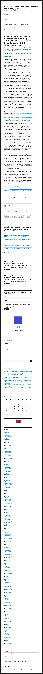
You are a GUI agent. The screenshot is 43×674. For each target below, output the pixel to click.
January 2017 (8, 535)
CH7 (21, 175)
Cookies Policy (30, 669)
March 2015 (7, 567)
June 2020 (7, 475)
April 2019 (7, 496)
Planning (16, 215)
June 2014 (7, 580)
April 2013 (7, 601)
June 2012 (7, 615)
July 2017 (7, 526)
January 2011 (8, 640)
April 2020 (7, 478)
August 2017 (7, 525)
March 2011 (7, 637)
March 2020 (7, 480)
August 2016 (7, 542)
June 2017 (7, 528)
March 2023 (7, 443)
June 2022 (7, 448)
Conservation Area (21, 216)
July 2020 (7, 474)
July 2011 (7, 631)
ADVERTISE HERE (8, 340)
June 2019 (7, 493)
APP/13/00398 (8, 216)
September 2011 (8, 628)
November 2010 (8, 643)
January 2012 (8, 623)
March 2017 (7, 532)
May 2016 (7, 547)
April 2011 (7, 636)
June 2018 (7, 510)
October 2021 (8, 457)
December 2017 (8, 519)
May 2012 (7, 617)
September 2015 (8, 558)
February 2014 (8, 586)
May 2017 (7, 529)
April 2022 (7, 449)
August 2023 (8, 438)
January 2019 (8, 500)
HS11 (24, 75)
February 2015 (8, 569)
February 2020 (8, 481)
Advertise (6, 14)
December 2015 (8, 554)
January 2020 (8, 483)
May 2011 (7, 634)
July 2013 (7, 596)
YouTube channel (8, 22)
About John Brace (8, 29)
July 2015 (7, 561)
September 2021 (8, 458)
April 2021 (7, 465)
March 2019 (7, 497)
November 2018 (8, 503)
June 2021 (7, 462)
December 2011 (8, 624)
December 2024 (8, 432)
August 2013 (7, 595)
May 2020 (7, 477)
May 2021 (7, 464)
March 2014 (7, 585)
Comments (6, 19)
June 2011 (7, 633)
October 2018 (8, 505)
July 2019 (7, 491)
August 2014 (7, 577)
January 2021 (8, 470)
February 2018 (8, 516)
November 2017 (8, 521)
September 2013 (8, 593)
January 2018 (8, 518)
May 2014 (7, 582)
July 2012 (7, 614)
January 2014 (8, 588)
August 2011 (7, 630)
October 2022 (8, 446)
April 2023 (7, 442)
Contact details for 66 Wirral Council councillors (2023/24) (16, 24)
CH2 (19, 175)
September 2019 (8, 489)
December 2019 (8, 484)
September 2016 (8, 541)
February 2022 (8, 451)
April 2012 (7, 618)
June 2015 (7, 563)
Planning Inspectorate (21, 217)
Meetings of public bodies (9, 16)
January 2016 (8, 553)
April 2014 (7, 583)
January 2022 (8, 452)
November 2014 (8, 573)
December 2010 (8, 641)
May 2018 (7, 512)
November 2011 (8, 625)
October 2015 (8, 557)
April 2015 (7, 566)
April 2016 (7, 548)
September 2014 (8, 576)
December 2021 (8, 454)
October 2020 (8, 471)
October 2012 (8, 609)
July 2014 (7, 579)
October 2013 (8, 592)
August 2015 (7, 560)
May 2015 (7, 564)
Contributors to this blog (9, 27)
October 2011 (8, 627)
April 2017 (7, 531)
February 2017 (8, 534)
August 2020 (8, 473)
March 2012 (7, 620)
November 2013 (8, 590)
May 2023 (7, 441)
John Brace (8, 215)
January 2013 (8, 605)
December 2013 (8, 589)
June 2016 (7, 545)
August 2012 (7, 612)
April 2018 (7, 513)
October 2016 (8, 540)
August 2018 (7, 508)
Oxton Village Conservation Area (11, 217)
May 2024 (7, 435)
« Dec (10, 412)
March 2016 (7, 550)
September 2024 (8, 433)
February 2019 (8, 499)
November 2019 (8, 486)
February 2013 (8, 604)
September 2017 (8, 524)
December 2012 (8, 606)
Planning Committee (22, 215)
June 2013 (7, 598)
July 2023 (7, 439)
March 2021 (7, 467)
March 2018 (7, 515)
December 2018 (8, 502)
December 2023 (8, 436)
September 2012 (8, 611)
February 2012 (8, 621)
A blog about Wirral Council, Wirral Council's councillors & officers (15, 669)
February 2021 (8, 468)
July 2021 (7, 461)
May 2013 (7, 599)
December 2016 (8, 537)
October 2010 (8, 644)
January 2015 (8, 570)
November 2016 (8, 538)
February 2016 (8, 551)
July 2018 (7, 509)
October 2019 (8, 487)
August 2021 (7, 459)
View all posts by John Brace (12, 211)
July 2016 (7, 544)
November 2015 (8, 556)
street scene (9, 218)
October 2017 (8, 522)
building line (13, 216)
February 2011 (8, 639)
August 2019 (7, 490)
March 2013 (7, 602)
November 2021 (8, 455)
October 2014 (8, 574)
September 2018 (8, 506)
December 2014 (8, 572)
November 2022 (8, 445)
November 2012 (8, 608)
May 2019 (7, 494)
